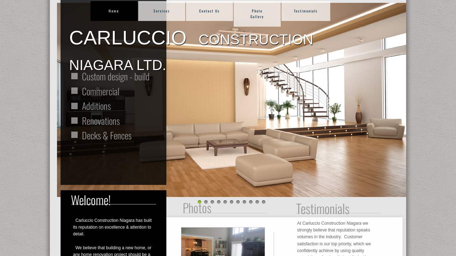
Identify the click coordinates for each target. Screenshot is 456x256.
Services (162, 11)
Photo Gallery (257, 13)
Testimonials (306, 11)
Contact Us (209, 11)
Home (114, 11)
